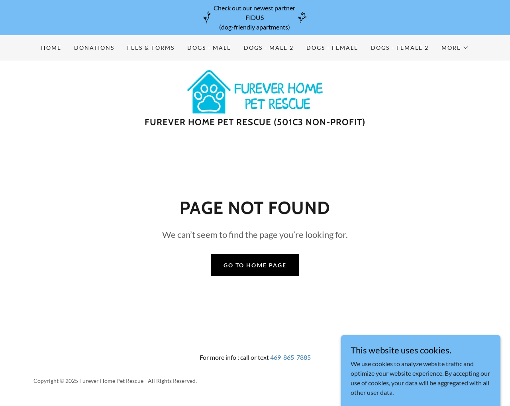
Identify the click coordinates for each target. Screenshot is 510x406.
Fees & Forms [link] (151, 47)
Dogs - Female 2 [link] (400, 47)
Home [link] (51, 47)
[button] (455, 48)
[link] (255, 91)
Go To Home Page (255, 265)
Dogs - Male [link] (209, 47)
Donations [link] (94, 47)
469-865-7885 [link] (290, 357)
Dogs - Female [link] (332, 47)
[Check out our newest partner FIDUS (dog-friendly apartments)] (255, 17)
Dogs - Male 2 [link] (269, 47)
